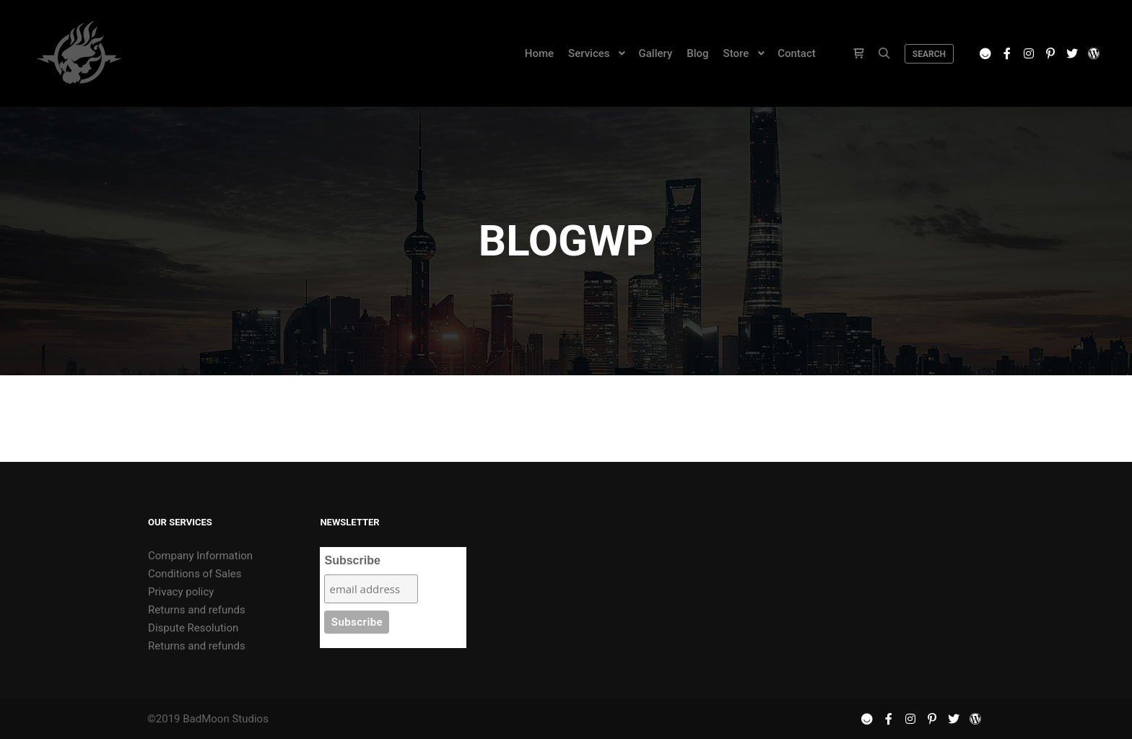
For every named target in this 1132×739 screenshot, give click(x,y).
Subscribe (352, 560)
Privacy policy (181, 591)
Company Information (200, 555)
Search (929, 54)
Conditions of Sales (194, 573)
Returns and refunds (196, 609)
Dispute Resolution (193, 627)
